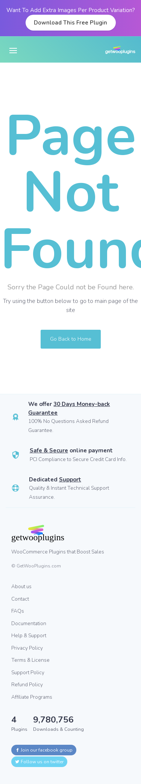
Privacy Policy (27, 648)
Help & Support (28, 635)
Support (70, 479)
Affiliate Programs (31, 697)
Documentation (28, 623)
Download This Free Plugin (70, 22)
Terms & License (30, 660)
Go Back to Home (70, 339)
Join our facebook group (44, 750)
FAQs (17, 611)
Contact (20, 599)
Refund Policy (27, 684)
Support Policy (27, 672)
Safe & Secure (49, 450)
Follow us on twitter (39, 762)
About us (21, 586)
